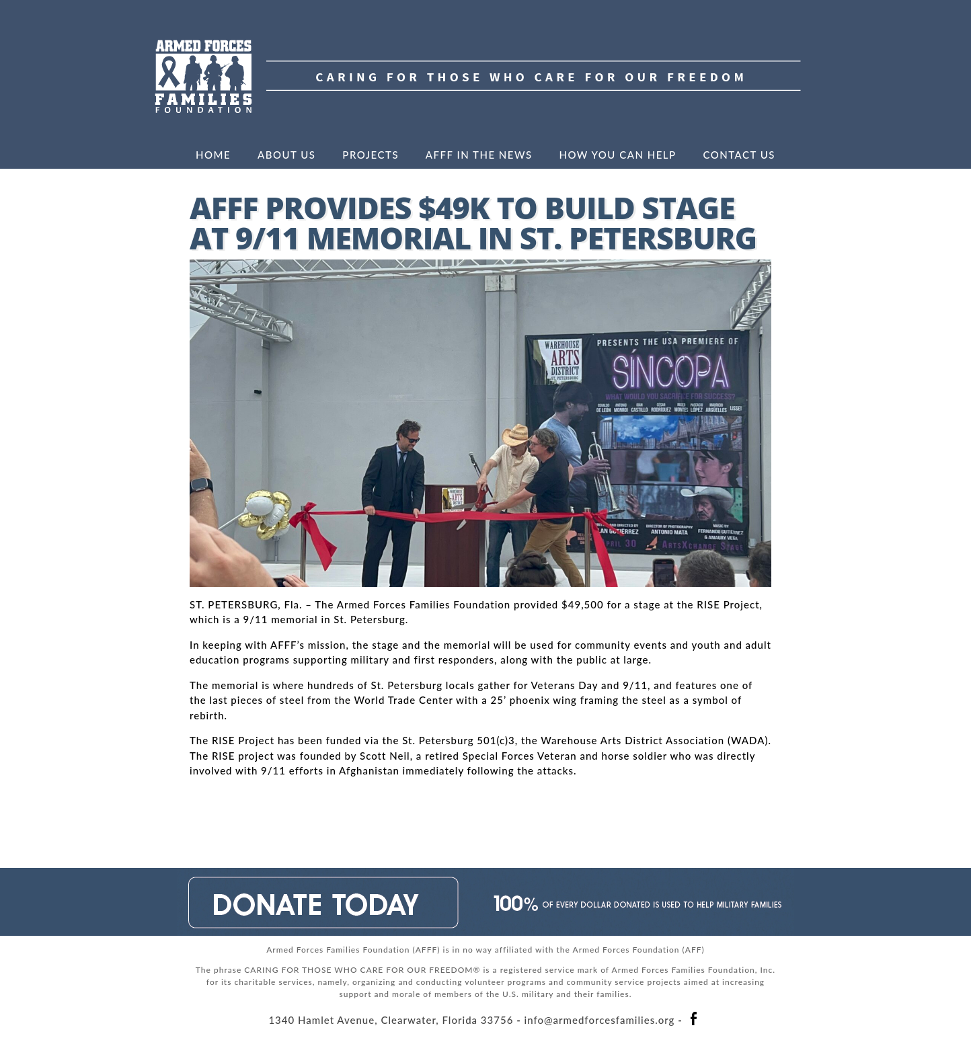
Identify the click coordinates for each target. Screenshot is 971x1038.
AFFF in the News (479, 155)
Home (213, 155)
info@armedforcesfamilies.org (600, 1020)
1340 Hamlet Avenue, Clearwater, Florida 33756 (390, 1020)
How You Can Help (617, 155)
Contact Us (739, 155)
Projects (370, 155)
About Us (287, 155)
